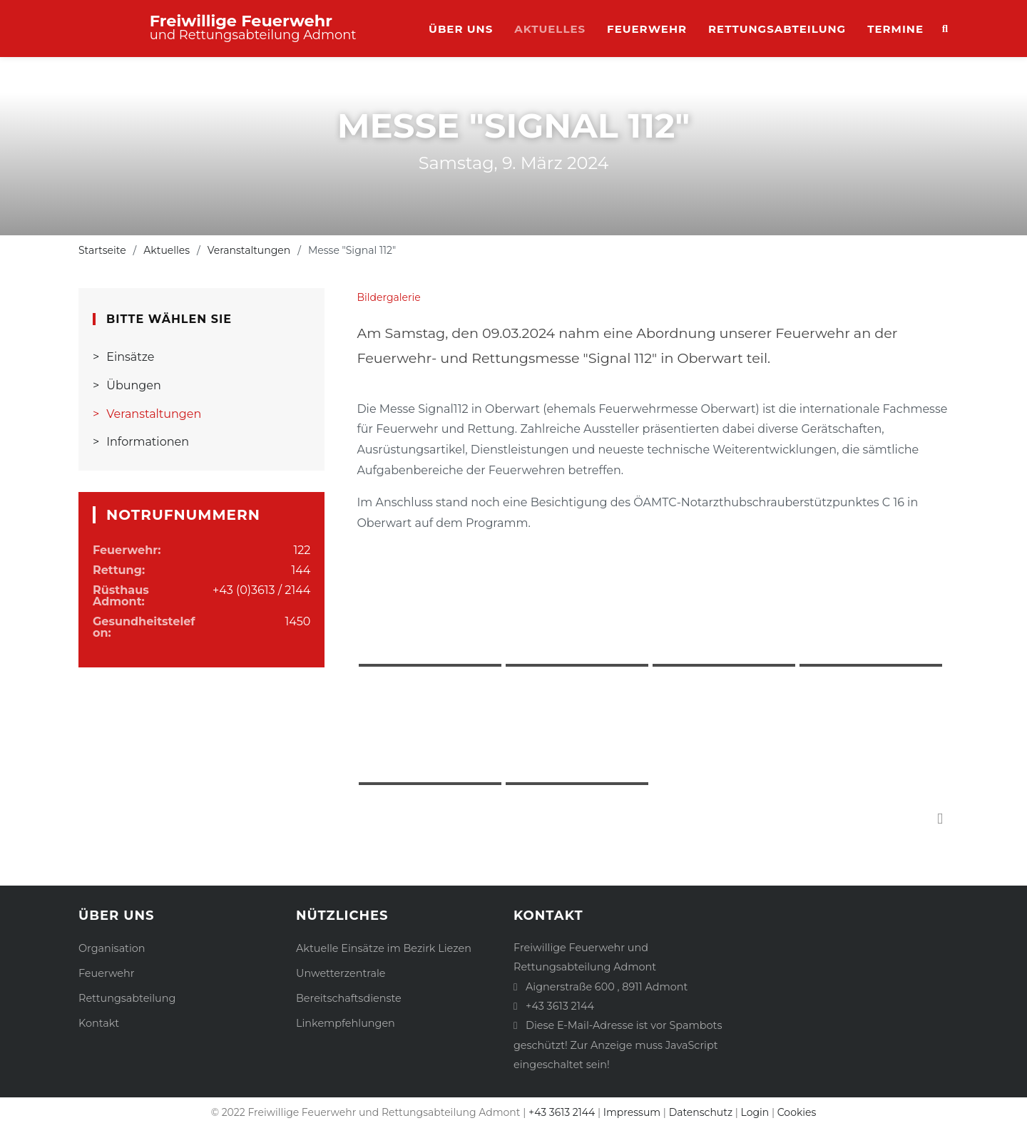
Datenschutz (700, 1112)
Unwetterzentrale (341, 973)
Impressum (631, 1112)
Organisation (111, 948)
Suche (941, 29)
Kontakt (98, 1023)
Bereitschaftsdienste (349, 998)
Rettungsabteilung (777, 29)
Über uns (461, 29)
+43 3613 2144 (560, 1006)
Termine (895, 29)
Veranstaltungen (249, 250)
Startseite (102, 250)
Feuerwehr (647, 29)
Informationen (147, 442)
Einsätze (130, 357)
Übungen (133, 385)
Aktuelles (550, 29)
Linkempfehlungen (345, 1023)
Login (755, 1112)
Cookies (797, 1112)
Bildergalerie (388, 297)
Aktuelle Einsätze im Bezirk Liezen (383, 948)
